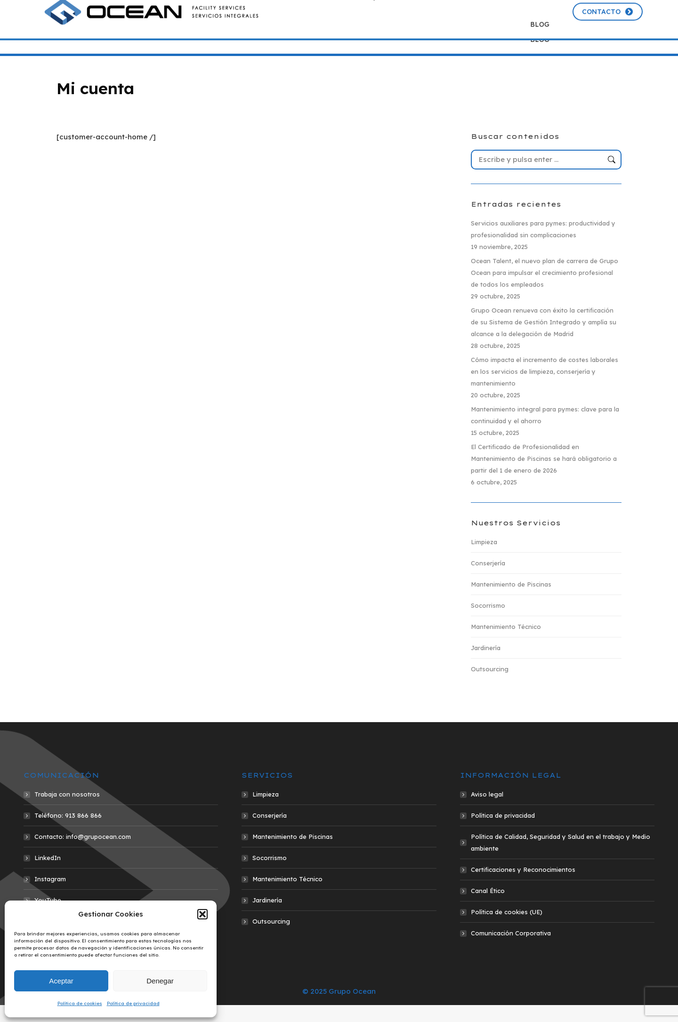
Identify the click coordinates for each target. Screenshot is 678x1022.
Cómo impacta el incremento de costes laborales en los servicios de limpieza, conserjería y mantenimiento (544, 388)
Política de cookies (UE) (506, 929)
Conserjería (488, 580)
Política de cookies (79, 1003)
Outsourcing (489, 686)
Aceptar (61, 981)
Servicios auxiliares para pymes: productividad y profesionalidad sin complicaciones (543, 246)
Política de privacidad (133, 1003)
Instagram (50, 896)
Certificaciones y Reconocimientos (523, 886)
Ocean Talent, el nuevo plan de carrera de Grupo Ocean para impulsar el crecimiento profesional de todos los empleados (544, 289)
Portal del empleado (528, 11)
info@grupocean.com (448, 11)
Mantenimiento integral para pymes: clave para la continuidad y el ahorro (545, 432)
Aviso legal (487, 811)
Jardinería (485, 664)
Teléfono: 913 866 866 (68, 832)
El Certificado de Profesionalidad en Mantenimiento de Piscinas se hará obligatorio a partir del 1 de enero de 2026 (544, 475)
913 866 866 (376, 11)
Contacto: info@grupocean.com (82, 853)
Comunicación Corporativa (511, 950)
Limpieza (484, 559)
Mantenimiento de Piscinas (511, 601)
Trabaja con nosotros (67, 811)
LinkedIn (47, 874)
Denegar (160, 981)
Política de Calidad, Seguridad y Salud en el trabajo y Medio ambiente (560, 859)
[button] (202, 914)
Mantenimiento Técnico (506, 643)
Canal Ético (488, 907)
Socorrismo (488, 622)
